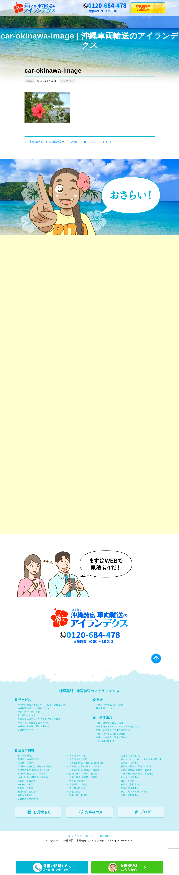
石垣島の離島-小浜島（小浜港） (85, 781)
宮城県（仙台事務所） (29, 774)
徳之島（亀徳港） (78, 795)
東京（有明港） (129, 795)
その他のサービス (26, 744)
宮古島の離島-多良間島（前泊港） (86, 777)
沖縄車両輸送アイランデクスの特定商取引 (117, 741)
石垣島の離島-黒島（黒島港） (33, 788)
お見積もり (41, 827)
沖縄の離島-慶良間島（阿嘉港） (34, 792)
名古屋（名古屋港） (79, 774)
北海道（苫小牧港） (131, 770)
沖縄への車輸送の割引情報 (109, 719)
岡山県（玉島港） (130, 792)
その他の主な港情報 (27, 813)
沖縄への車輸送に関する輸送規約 (113, 745)
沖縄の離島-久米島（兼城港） (84, 788)
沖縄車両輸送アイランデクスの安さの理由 (39, 734)
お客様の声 (92, 827)
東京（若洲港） (25, 770)
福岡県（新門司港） (131, 799)
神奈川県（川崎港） (79, 799)
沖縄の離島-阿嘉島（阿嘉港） (84, 792)
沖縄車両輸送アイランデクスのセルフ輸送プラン (42, 719)
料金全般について (104, 723)
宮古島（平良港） (27, 777)
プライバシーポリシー (82, 850)
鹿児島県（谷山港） (28, 806)
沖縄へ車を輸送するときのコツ (33, 737)
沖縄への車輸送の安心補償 (109, 737)
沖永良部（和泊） (27, 799)
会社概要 (105, 850)
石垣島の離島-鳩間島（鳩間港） (137, 785)
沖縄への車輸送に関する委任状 (112, 752)
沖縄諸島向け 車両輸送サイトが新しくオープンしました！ (68, 142)
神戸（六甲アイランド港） (134, 806)
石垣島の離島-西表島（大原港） (85, 785)
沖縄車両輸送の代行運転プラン (33, 723)
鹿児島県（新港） (130, 803)
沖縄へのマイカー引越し (30, 726)
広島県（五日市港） (28, 795)
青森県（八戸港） (27, 803)
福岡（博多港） (25, 810)
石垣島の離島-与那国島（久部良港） (36, 781)
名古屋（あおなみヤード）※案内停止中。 (142, 774)
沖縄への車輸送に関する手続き (33, 741)
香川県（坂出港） (78, 803)
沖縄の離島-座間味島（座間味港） (138, 788)
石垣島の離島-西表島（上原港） (34, 785)
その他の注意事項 (104, 755)
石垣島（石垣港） (130, 777)
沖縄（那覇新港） (130, 810)
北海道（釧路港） (78, 770)
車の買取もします (27, 730)
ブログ (144, 827)
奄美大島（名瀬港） (79, 810)
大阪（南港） (76, 806)
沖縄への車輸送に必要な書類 (110, 748)
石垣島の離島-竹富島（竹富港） (137, 781)
